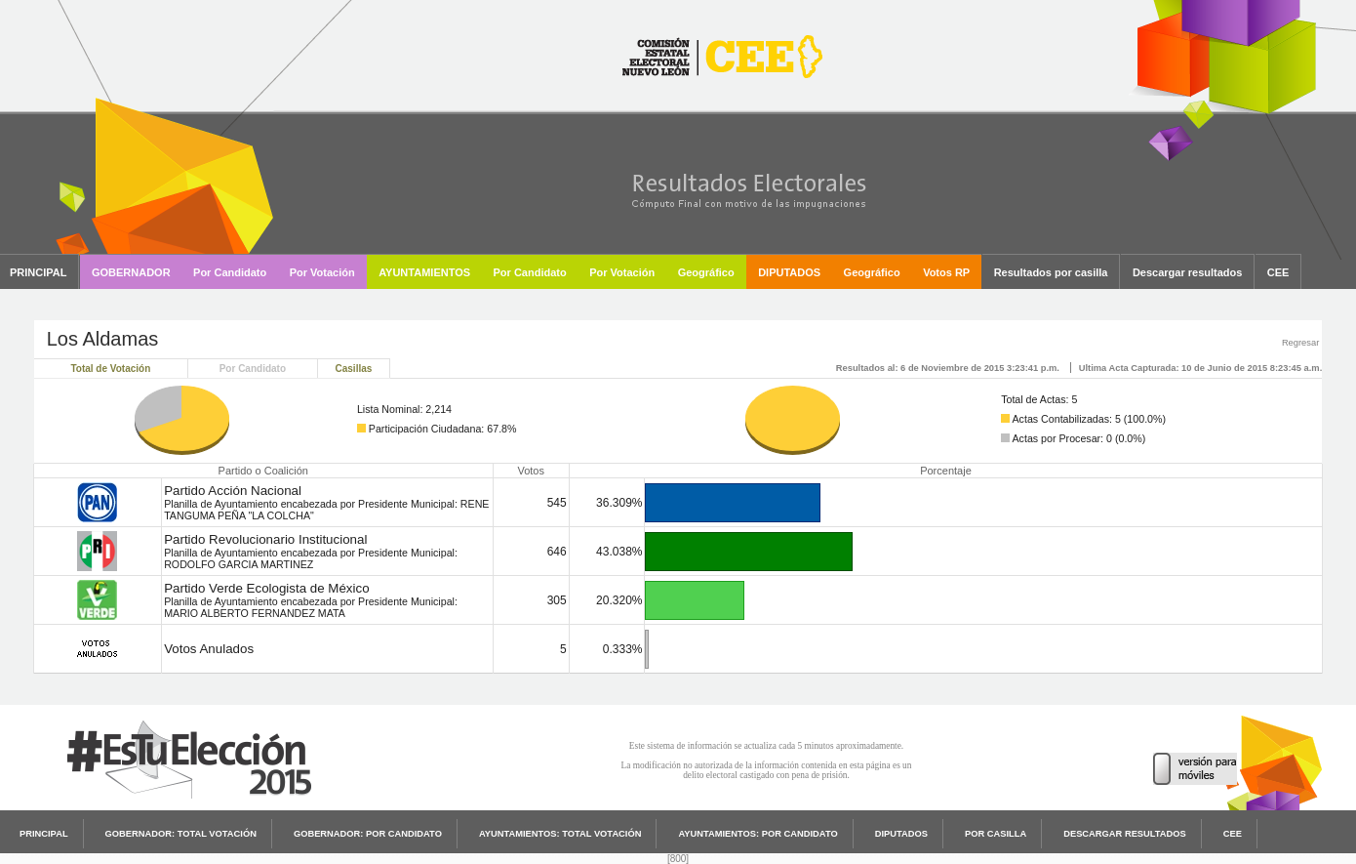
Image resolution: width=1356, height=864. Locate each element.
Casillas (354, 368)
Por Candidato (252, 368)
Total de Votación (110, 368)
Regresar (1300, 343)
